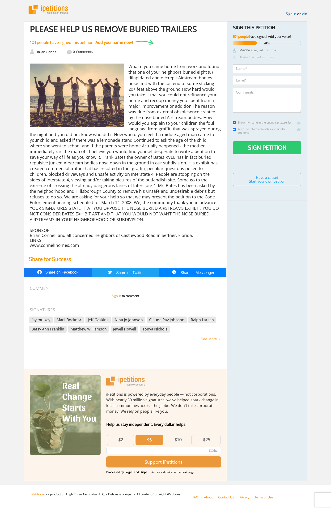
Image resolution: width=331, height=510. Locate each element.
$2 (120, 439)
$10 (178, 439)
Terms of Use (264, 497)
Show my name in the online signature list (262, 122)
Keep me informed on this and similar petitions (259, 130)
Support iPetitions (163, 462)
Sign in (291, 14)
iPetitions (48, 9)
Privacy (244, 497)
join (304, 14)
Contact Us (226, 497)
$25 (206, 439)
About (208, 497)
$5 (149, 440)
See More (209, 339)
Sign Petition (267, 147)
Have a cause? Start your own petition (267, 179)
